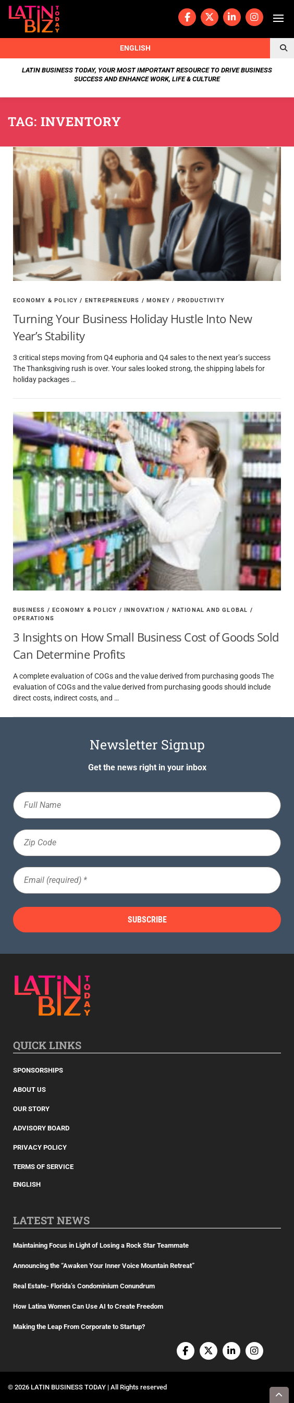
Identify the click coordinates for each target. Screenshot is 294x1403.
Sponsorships (38, 1070)
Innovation (144, 610)
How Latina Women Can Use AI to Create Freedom (88, 1306)
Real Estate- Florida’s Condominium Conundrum (84, 1286)
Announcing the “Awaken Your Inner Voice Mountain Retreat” (103, 1266)
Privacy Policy (40, 1147)
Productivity (201, 300)
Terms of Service (43, 1167)
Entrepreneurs (112, 300)
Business (29, 610)
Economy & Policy (45, 300)
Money (158, 300)
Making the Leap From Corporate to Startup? (79, 1327)
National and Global (210, 610)
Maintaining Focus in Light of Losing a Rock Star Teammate (101, 1245)
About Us (29, 1089)
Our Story (31, 1109)
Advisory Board (41, 1128)
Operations (33, 618)
